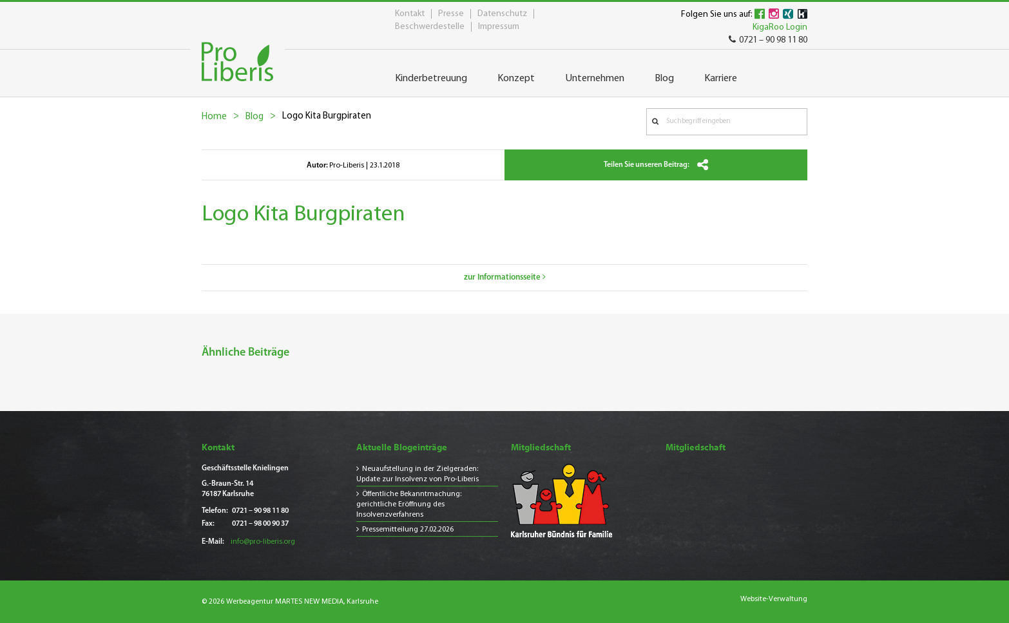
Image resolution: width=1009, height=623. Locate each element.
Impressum (498, 27)
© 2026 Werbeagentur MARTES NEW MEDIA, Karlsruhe (290, 602)
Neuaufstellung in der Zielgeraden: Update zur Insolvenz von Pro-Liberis (417, 474)
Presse (451, 14)
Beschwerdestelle (430, 27)
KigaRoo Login (780, 27)
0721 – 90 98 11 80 (768, 40)
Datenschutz (502, 14)
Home (214, 117)
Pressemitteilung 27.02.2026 (408, 529)
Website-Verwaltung (773, 599)
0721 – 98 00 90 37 (260, 524)
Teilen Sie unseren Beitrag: (656, 164)
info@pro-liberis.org (263, 542)
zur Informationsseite (505, 277)
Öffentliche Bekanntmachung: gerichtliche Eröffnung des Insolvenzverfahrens (408, 504)
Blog (254, 117)
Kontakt (410, 14)
